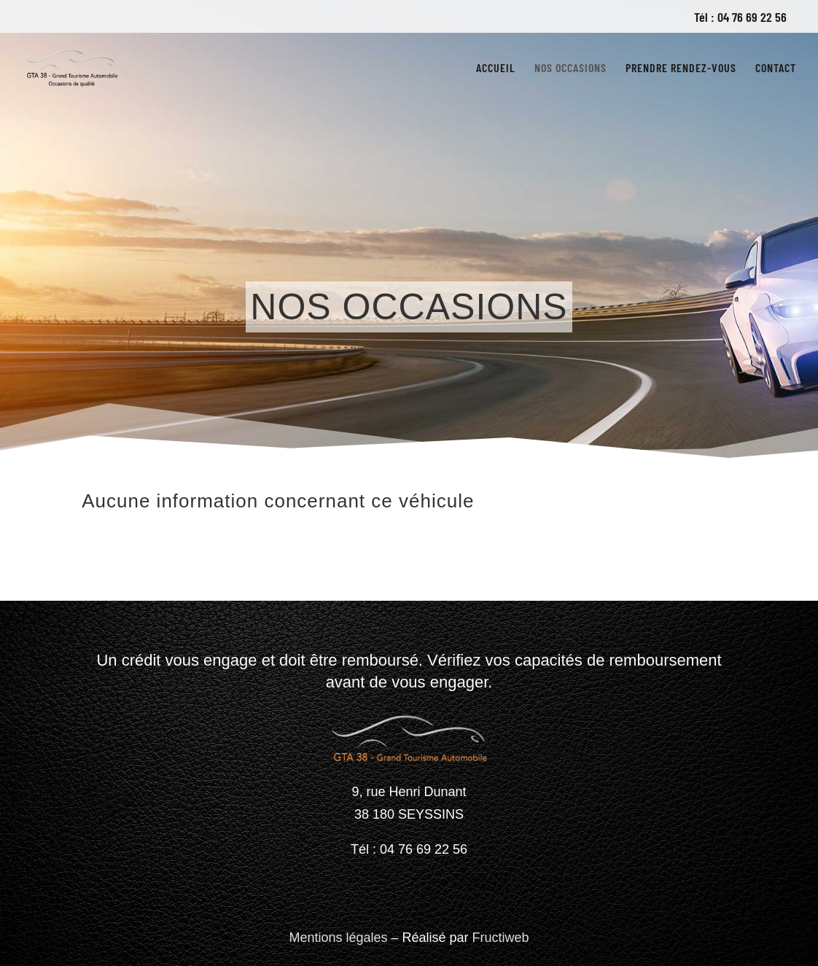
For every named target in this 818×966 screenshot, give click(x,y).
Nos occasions (570, 68)
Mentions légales (338, 937)
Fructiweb (500, 937)
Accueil (495, 68)
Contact (775, 68)
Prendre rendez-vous (681, 68)
